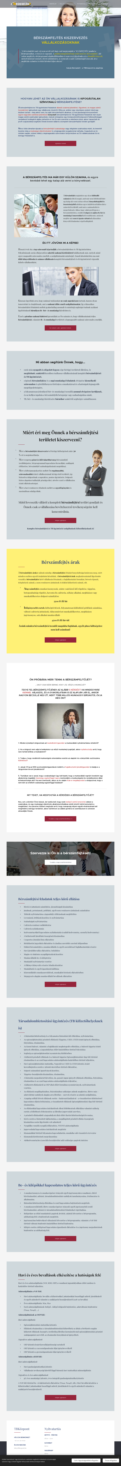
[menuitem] (56, 4)
